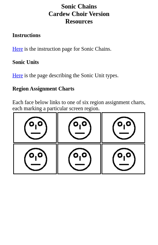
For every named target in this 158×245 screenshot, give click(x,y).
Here (18, 49)
